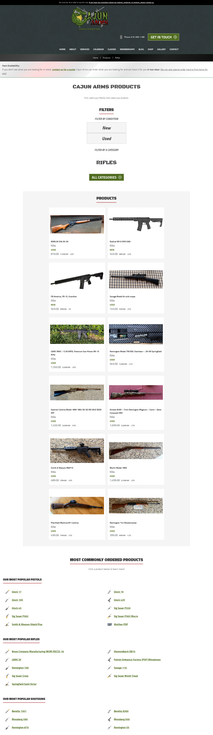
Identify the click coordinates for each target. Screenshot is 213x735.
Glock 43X (119, 323)
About (102, 24)
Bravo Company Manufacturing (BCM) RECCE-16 (40, 374)
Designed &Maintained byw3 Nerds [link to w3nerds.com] (199, 699)
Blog (171, 24)
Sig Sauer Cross (21, 398)
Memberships (157, 24)
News (140, 674)
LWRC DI (16, 382)
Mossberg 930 (122, 441)
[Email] (142, 521)
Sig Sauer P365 (20, 339)
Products (106, 34)
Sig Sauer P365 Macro (126, 339)
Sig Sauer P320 (122, 331)
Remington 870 (21, 449)
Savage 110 (120, 390)
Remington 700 (21, 390)
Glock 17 (17, 315)
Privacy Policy (30, 702)
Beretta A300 (121, 433)
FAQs (158, 674)
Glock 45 (17, 331)
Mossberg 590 (20, 441)
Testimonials (67, 674)
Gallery (191, 24)
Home (92, 24)
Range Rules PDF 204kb (48, 702)
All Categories (24, 143)
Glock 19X (17, 323)
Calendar (128, 24)
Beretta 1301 (19, 433)
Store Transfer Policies (70, 702)
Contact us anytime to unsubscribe (145, 509)
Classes (141, 24)
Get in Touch (190, 11)
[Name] (69, 521)
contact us (127, 498)
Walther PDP (121, 347)
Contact (203, 24)
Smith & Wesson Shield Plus (28, 347)
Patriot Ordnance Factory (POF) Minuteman (139, 382)
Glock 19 (119, 315)
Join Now (103, 537)
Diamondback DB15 (125, 374)
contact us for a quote (63, 46)
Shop (180, 24)
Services (114, 24)
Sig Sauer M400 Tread (126, 398)
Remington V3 (122, 449)
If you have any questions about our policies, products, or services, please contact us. (121, 2)
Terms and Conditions (12, 702)
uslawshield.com (78, 607)
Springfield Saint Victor (25, 406)
